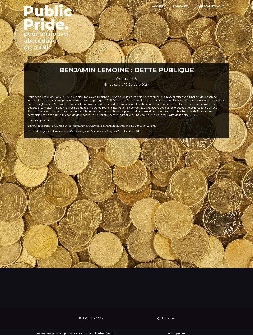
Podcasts (181, 6)
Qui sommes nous (211, 6)
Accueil (158, 6)
